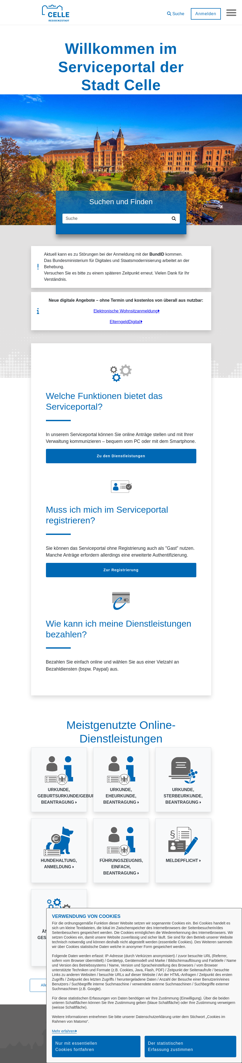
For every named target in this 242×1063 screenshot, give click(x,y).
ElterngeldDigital (125, 321)
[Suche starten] (175, 219)
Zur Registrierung (120, 570)
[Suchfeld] (116, 219)
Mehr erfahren (63, 1031)
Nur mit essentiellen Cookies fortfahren (76, 1046)
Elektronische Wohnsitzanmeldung (125, 311)
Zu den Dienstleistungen (121, 456)
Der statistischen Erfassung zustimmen (170, 1046)
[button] (175, 12)
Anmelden (205, 14)
